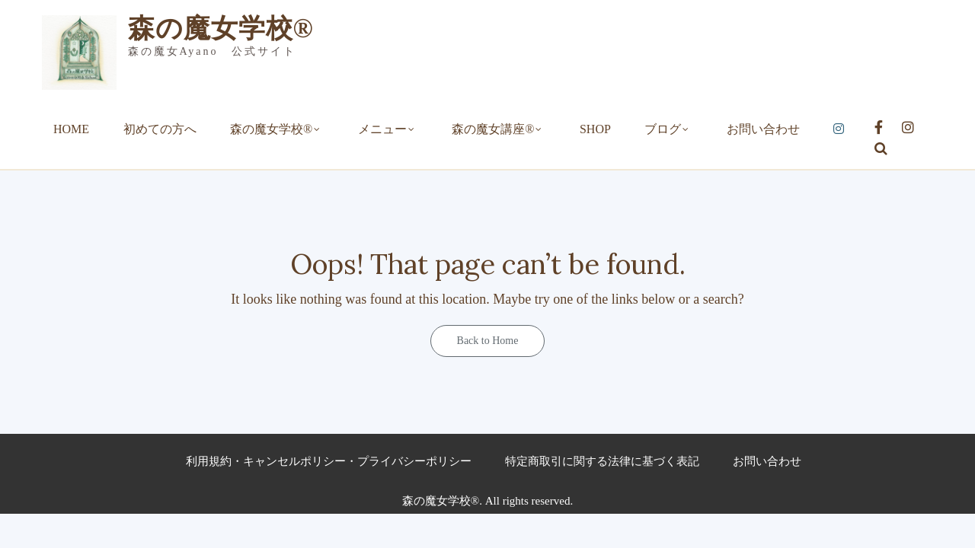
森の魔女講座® (493, 129)
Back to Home (488, 340)
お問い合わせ (763, 129)
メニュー (382, 129)
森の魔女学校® (221, 28)
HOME (71, 129)
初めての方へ (160, 129)
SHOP (595, 129)
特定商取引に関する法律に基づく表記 (602, 461)
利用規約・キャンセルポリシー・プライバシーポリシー (329, 461)
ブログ (662, 129)
